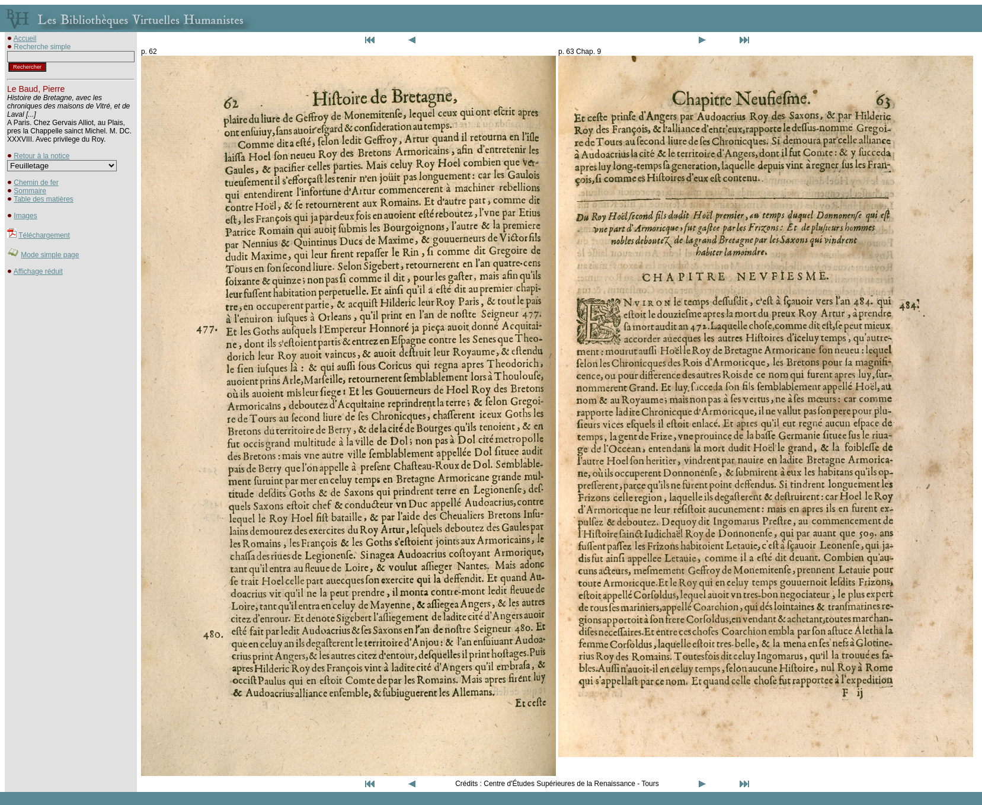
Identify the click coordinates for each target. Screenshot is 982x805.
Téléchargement (44, 235)
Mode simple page (50, 255)
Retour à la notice (41, 156)
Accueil (25, 38)
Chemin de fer (36, 182)
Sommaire (30, 191)
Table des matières (43, 199)
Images (25, 216)
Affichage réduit (38, 271)
